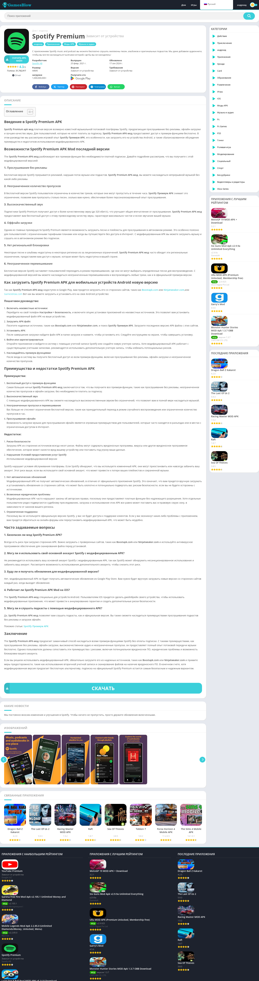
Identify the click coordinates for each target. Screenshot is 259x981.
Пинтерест (78, 87)
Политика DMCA (98, 976)
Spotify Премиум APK (36, 626)
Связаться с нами (18, 976)
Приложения (53, 44)
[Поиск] (129, 16)
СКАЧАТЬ (59, 688)
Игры (194, 4)
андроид (241, 4)
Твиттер (58, 87)
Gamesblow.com (13, 294)
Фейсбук (40, 87)
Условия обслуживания (76, 976)
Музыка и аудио (86, 44)
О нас (4, 976)
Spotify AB (37, 63)
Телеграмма (98, 87)
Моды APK (69, 44)
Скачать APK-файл (15, 59)
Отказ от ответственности (122, 976)
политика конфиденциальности (45, 976)
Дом (183, 4)
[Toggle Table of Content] (28, 112)
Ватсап (115, 87)
